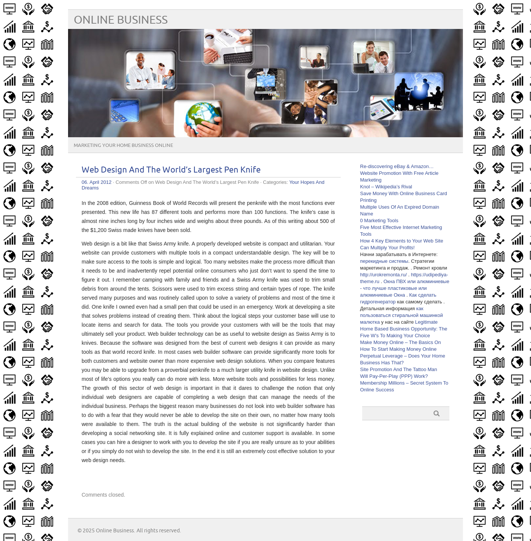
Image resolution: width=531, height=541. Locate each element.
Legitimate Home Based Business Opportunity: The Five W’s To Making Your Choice (404, 328)
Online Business (121, 20)
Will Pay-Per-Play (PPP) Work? (394, 376)
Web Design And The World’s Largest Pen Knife (171, 170)
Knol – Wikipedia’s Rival (386, 186)
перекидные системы (384, 261)
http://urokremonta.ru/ (383, 274)
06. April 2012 (97, 182)
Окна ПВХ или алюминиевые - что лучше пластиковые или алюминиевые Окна (404, 288)
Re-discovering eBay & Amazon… (397, 166)
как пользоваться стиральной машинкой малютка (401, 315)
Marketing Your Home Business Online (123, 145)
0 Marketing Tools (379, 220)
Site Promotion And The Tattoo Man (398, 369)
